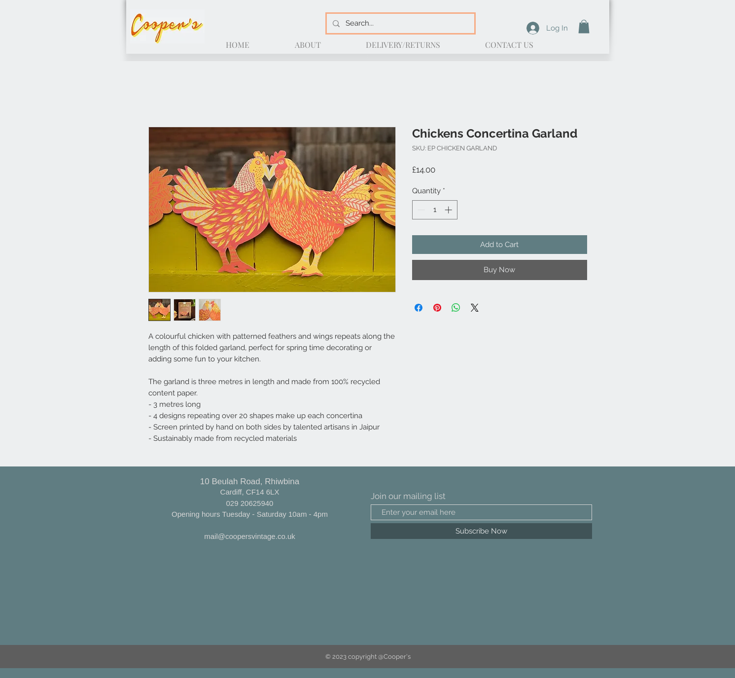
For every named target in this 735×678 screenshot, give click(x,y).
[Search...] (400, 23)
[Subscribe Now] (481, 531)
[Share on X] (475, 308)
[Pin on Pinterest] (437, 308)
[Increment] (449, 210)
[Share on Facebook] (418, 308)
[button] (584, 26)
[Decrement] (420, 210)
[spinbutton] (434, 210)
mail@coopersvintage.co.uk (249, 536)
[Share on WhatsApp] (456, 308)
